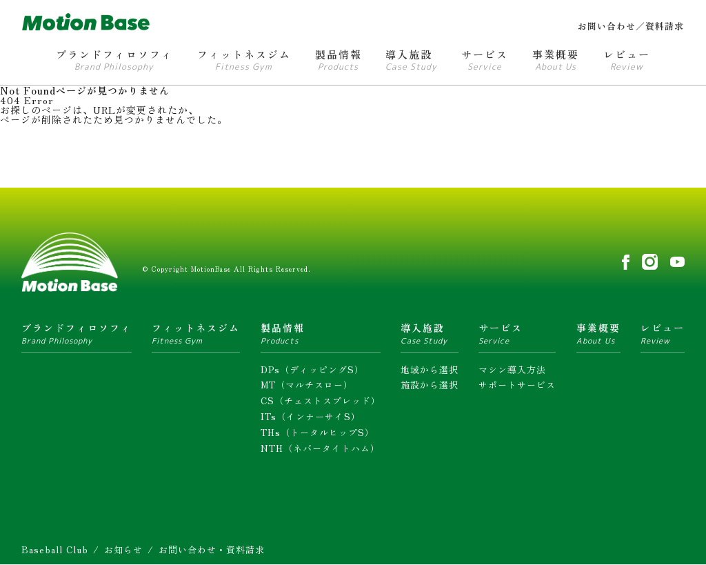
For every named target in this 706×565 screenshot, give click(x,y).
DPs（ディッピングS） (312, 368)
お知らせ (123, 549)
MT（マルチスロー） (307, 384)
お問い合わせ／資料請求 (631, 25)
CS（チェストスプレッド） (321, 400)
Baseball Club (54, 549)
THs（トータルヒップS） (317, 432)
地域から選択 (429, 368)
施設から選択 (429, 384)
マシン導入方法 (512, 368)
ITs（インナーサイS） (311, 416)
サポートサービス (517, 384)
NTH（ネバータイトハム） (320, 447)
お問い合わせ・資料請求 (212, 549)
